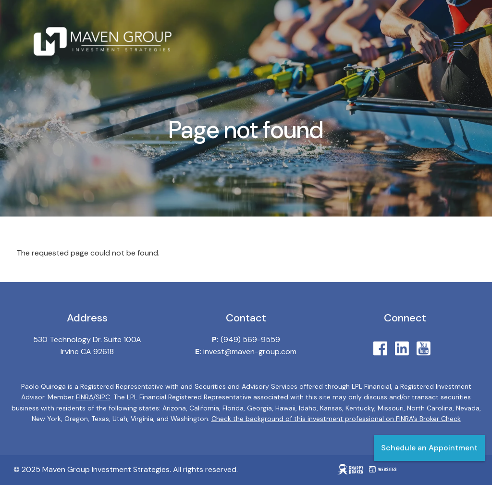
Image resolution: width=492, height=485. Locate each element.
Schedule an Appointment (429, 448)
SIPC (103, 397)
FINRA (84, 397)
